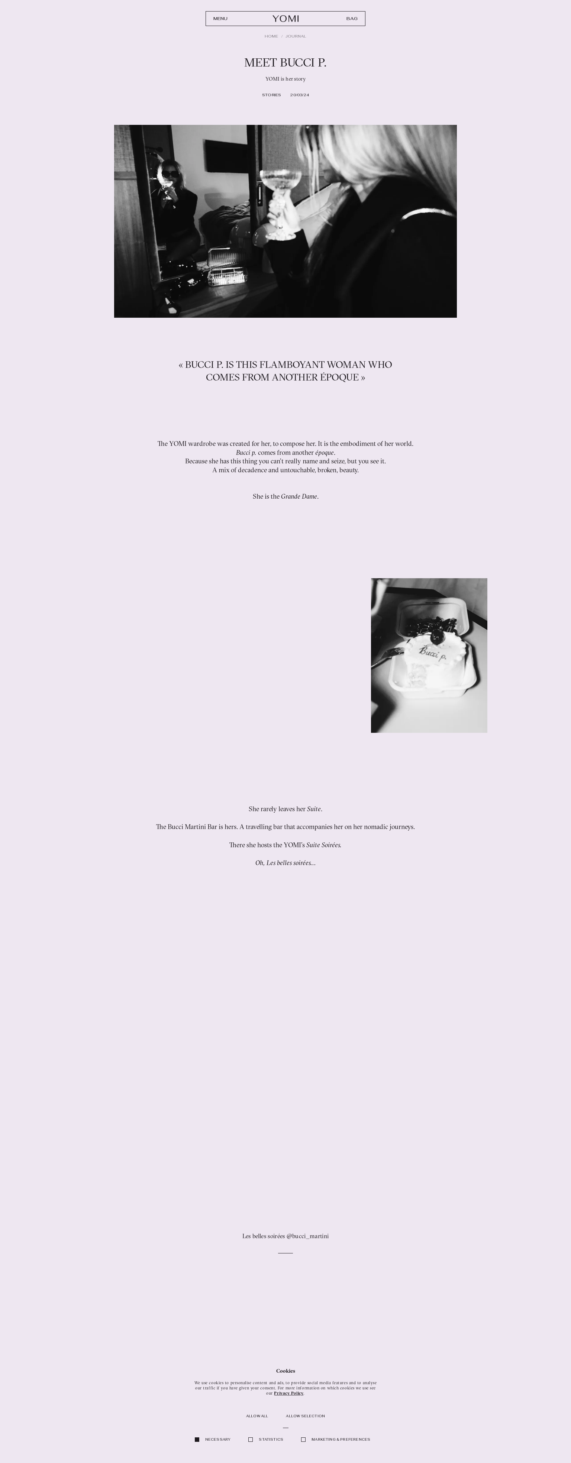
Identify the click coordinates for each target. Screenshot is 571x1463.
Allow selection (305, 1416)
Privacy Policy (288, 1393)
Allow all (257, 1416)
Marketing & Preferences (341, 1439)
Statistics (271, 1439)
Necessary (218, 1439)
